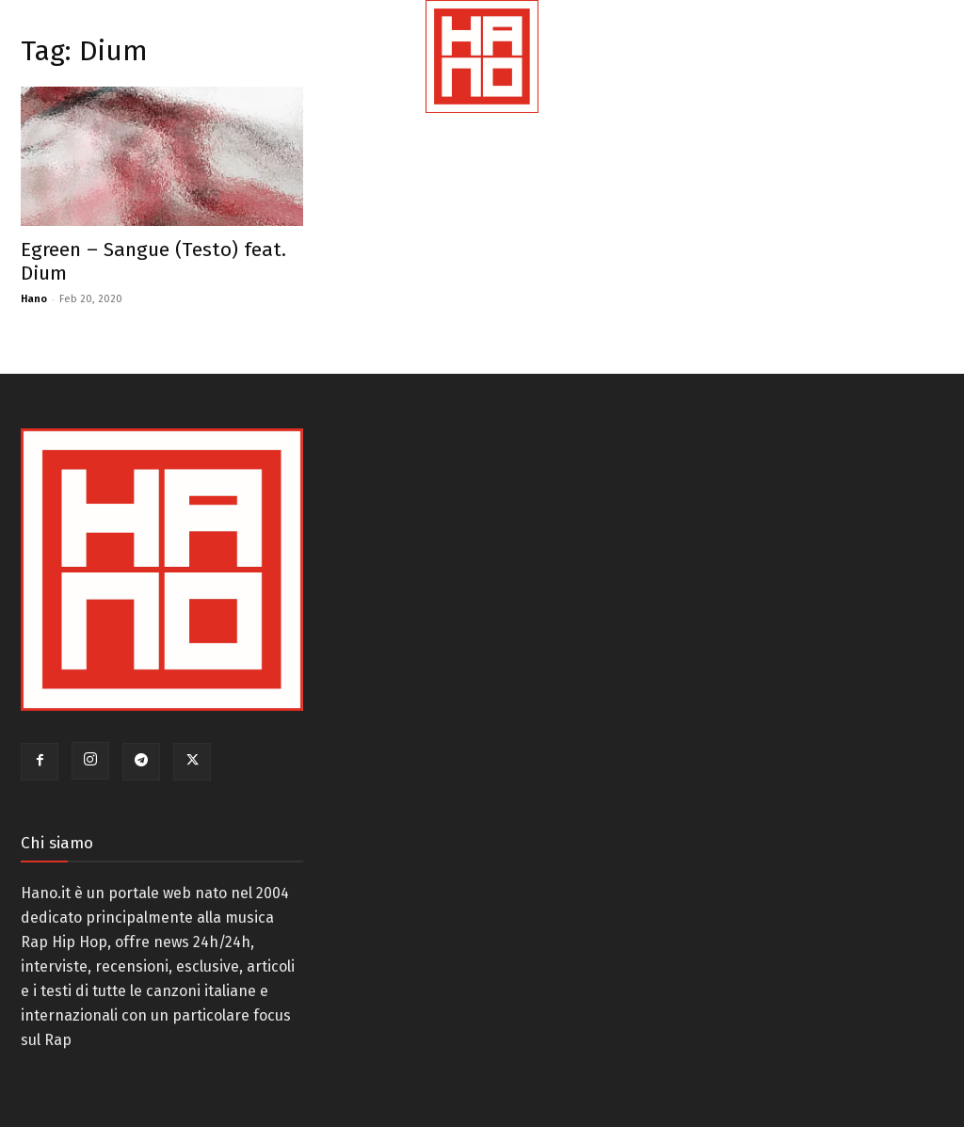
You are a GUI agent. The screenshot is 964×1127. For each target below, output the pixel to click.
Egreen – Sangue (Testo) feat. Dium (153, 261)
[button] (909, 79)
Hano (34, 299)
